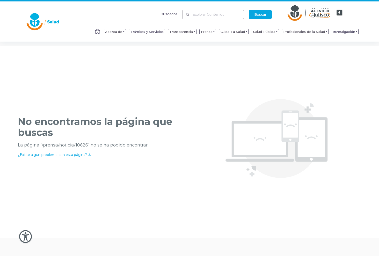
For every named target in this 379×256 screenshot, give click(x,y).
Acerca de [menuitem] (113, 32)
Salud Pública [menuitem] (264, 32)
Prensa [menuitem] (206, 32)
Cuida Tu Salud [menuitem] (232, 32)
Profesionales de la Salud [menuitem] (304, 32)
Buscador (168, 14)
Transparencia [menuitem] (181, 32)
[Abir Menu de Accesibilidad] (25, 236)
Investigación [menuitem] (344, 32)
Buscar (260, 14)
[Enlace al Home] (98, 32)
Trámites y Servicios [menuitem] (147, 32)
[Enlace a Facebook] (339, 12)
